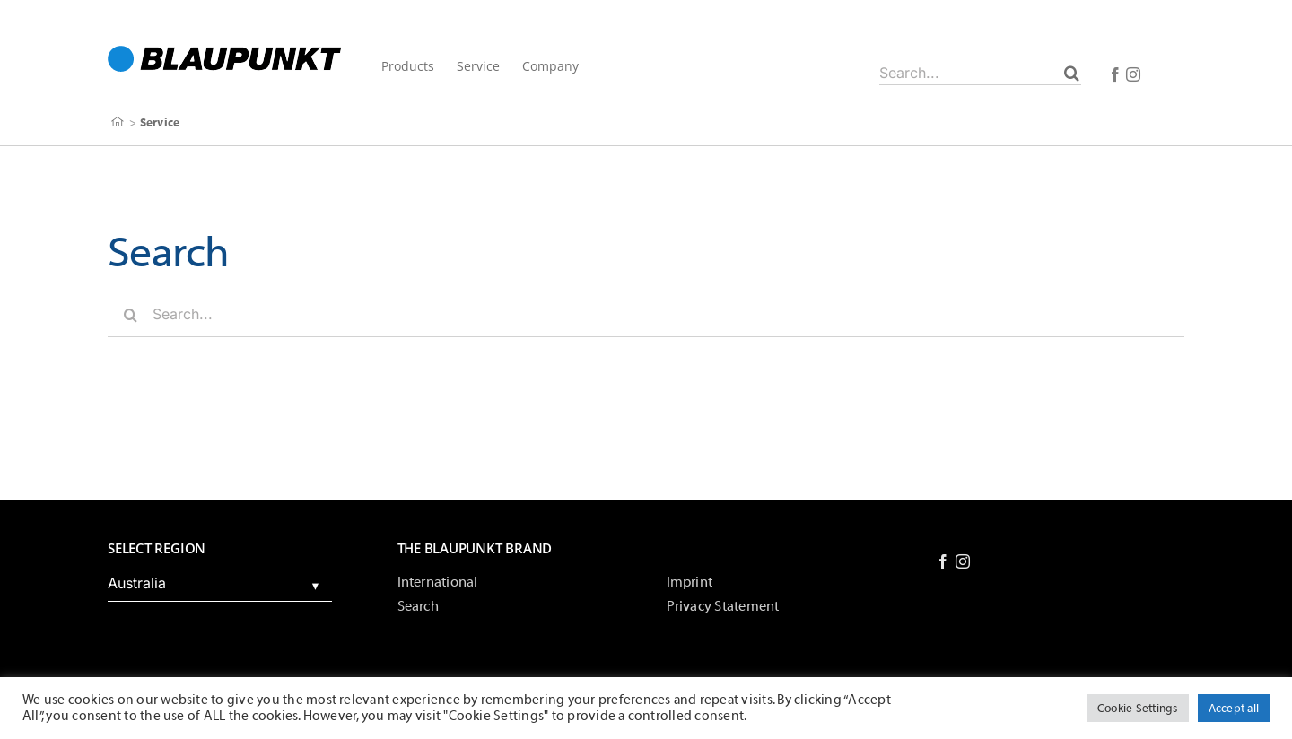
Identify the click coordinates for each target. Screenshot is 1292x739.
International (437, 582)
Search (418, 606)
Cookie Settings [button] (1137, 708)
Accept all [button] (1234, 708)
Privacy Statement (723, 606)
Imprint (690, 582)
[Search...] (980, 72)
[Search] (1071, 72)
